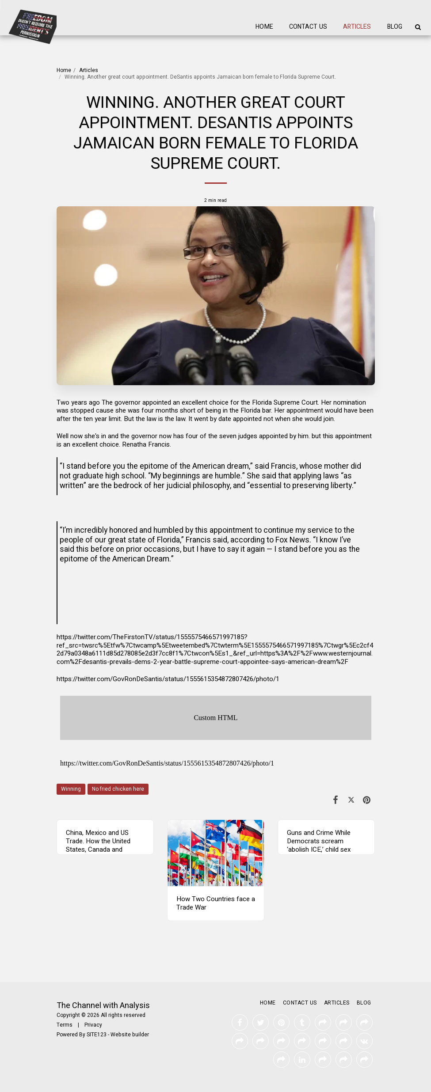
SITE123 (97, 1035)
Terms (64, 1025)
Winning (71, 789)
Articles (88, 70)
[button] (418, 27)
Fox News (292, 540)
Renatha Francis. (146, 444)
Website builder (130, 1035)
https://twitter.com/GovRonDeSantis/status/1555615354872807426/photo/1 (168, 679)
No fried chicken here (118, 789)
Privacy (93, 1025)
